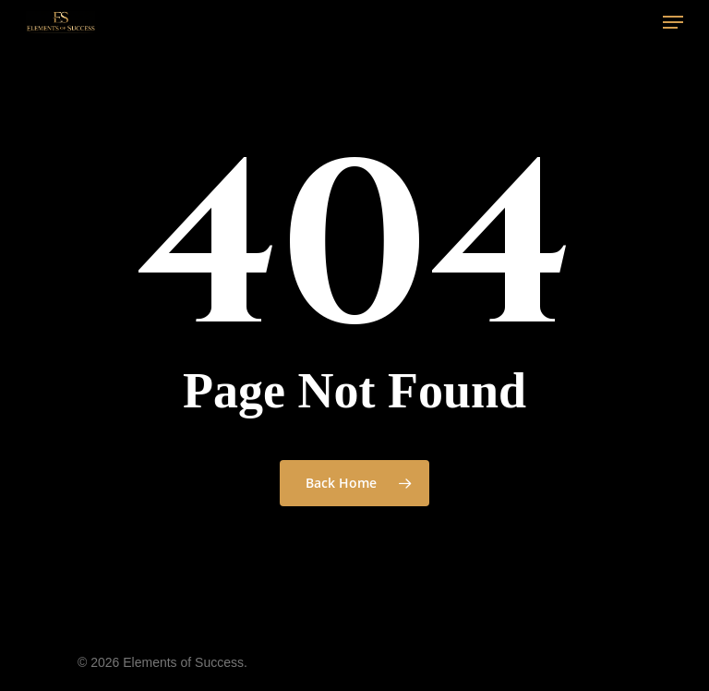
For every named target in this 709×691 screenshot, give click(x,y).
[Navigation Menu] (673, 22)
